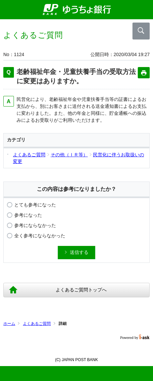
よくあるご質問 (37, 323)
